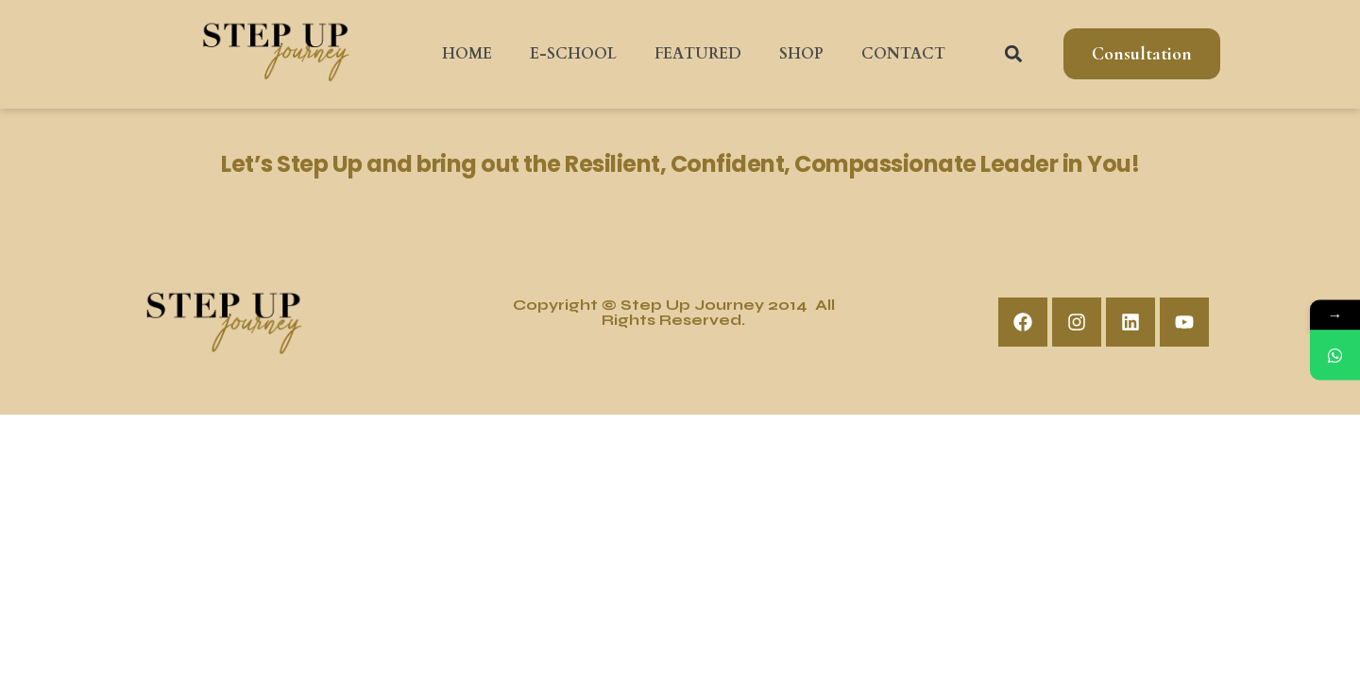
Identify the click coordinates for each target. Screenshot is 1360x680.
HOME (467, 53)
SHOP (801, 53)
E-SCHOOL (573, 53)
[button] (1013, 54)
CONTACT (903, 53)
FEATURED (697, 53)
